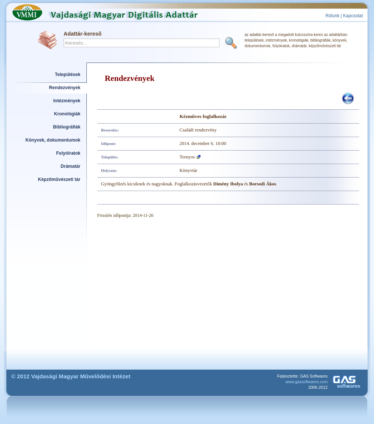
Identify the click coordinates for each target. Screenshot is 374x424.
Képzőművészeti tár (59, 179)
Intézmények (67, 100)
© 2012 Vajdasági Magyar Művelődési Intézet (71, 376)
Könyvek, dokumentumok (52, 140)
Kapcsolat (353, 15)
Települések (67, 74)
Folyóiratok (68, 153)
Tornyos (187, 157)
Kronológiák (67, 113)
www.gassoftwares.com (306, 381)
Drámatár (70, 166)
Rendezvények (64, 87)
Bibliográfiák (66, 127)
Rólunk (332, 15)
